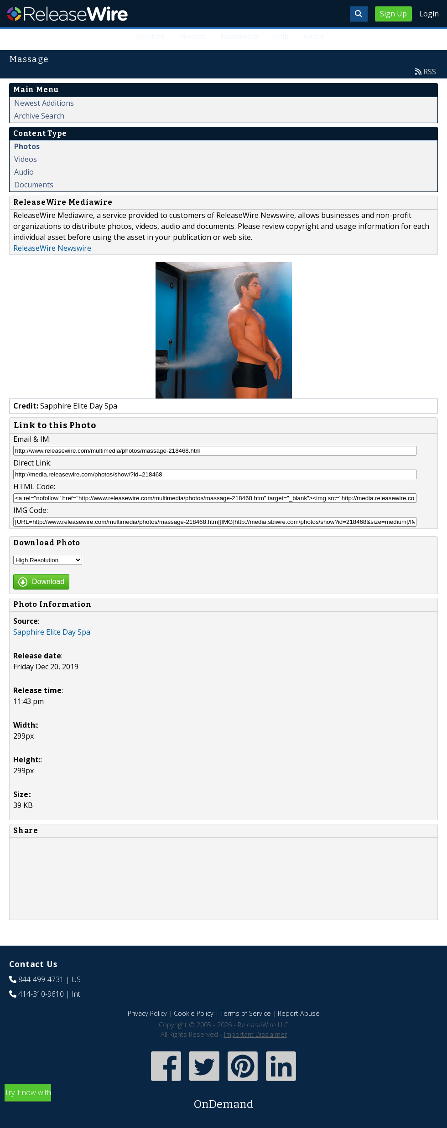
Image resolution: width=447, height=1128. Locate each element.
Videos (25, 159)
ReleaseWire (67, 14)
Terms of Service (245, 1013)
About (313, 36)
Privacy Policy (147, 1013)
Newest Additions (44, 103)
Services (150, 36)
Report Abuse (299, 1013)
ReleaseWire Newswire (52, 248)
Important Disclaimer (255, 1034)
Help (281, 36)
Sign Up (393, 14)
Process (192, 36)
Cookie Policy (193, 1013)
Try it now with (223, 1099)
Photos (27, 146)
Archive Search (39, 116)
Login (429, 14)
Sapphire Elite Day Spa (51, 632)
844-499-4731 (41, 979)
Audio (24, 172)
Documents (33, 185)
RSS (429, 72)
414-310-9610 (41, 994)
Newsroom (239, 36)
